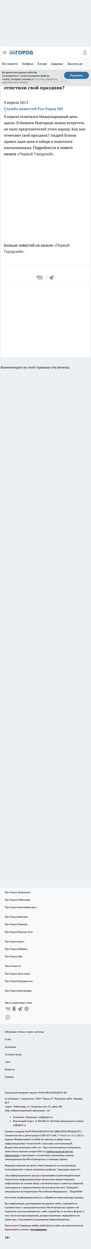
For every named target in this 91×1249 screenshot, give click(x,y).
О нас (8, 1039)
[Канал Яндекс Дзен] (26, 1009)
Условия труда (13, 1054)
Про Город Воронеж (16, 916)
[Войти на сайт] (85, 52)
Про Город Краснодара (18, 990)
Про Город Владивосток (19, 981)
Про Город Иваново (16, 924)
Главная (9, 1076)
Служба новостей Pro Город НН (33, 108)
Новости (10, 1069)
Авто (7, 1061)
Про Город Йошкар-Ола (19, 931)
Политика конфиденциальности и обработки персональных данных (44, 1197)
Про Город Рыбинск (16, 948)
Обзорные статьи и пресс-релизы (24, 1031)
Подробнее (76, 1191)
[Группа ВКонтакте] (8, 1009)
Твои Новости (13, 965)
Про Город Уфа (13, 956)
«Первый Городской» (35, 154)
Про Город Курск (14, 941)
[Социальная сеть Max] (8, 1017)
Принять (76, 75)
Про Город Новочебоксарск (21, 907)
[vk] (40, 277)
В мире (42, 64)
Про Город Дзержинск (17, 892)
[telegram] (53, 277)
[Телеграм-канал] (20, 1009)
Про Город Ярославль (17, 973)
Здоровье (57, 64)
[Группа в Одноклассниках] (14, 1009)
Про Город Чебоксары (17, 899)
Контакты (10, 1046)
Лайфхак (28, 64)
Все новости (10, 64)
